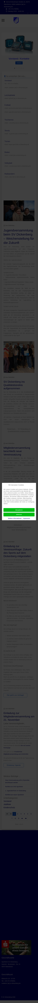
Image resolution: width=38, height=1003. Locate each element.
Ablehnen (19, 514)
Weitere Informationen (15, 518)
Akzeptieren (19, 510)
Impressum (26, 518)
